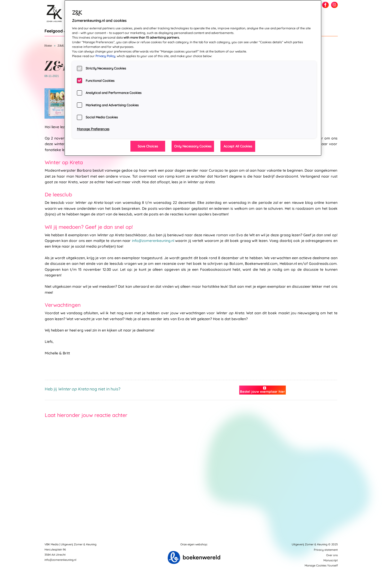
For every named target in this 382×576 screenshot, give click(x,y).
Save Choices (148, 146)
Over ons (332, 555)
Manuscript (330, 560)
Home (48, 45)
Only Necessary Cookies (192, 146)
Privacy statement (326, 550)
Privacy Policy (105, 56)
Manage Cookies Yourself (321, 565)
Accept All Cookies (238, 146)
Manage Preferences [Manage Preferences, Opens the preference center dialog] (93, 129)
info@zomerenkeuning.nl (153, 240)
